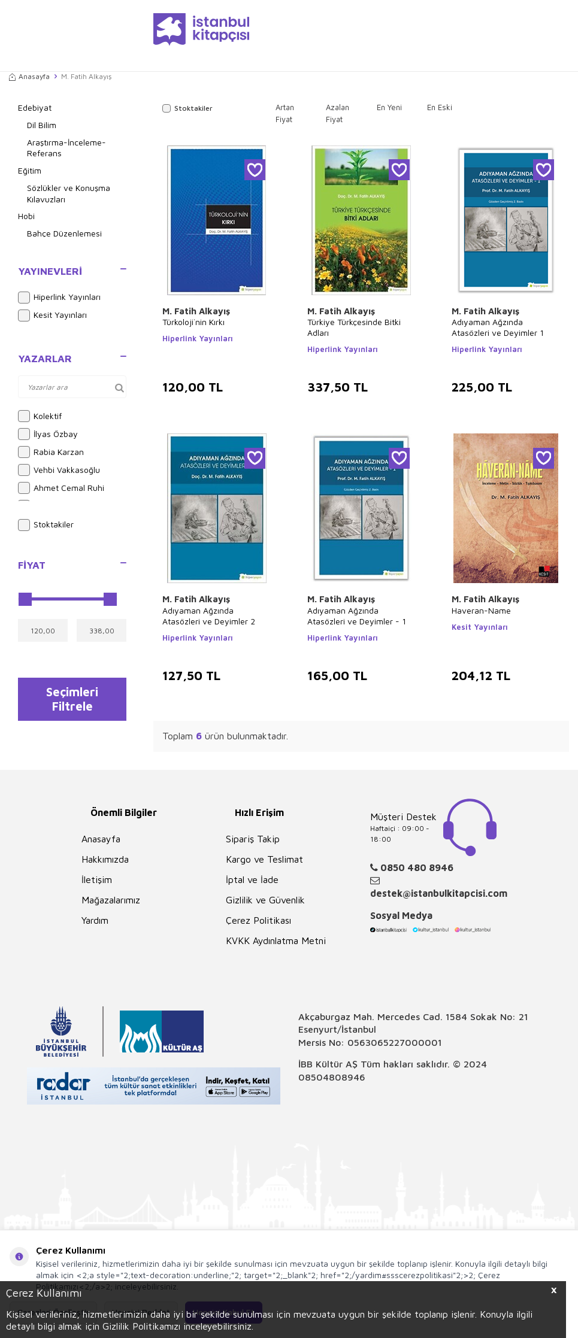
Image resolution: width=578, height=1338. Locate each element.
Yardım (94, 920)
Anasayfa (29, 76)
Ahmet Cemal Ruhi (61, 488)
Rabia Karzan (51, 452)
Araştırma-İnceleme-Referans (66, 148)
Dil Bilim (41, 125)
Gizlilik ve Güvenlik (265, 899)
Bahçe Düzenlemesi (64, 233)
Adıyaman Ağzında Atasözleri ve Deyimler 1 (498, 327)
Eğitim (29, 170)
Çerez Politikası (258, 920)
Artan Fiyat (285, 113)
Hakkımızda (105, 859)
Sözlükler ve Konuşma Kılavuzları (68, 193)
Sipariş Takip (253, 838)
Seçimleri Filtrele (72, 700)
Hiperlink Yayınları (59, 298)
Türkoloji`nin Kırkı (193, 322)
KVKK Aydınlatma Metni (276, 940)
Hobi (26, 216)
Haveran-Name (481, 610)
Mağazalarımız (110, 899)
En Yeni (389, 107)
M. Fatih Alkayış (196, 311)
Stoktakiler (46, 525)
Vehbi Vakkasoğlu (59, 470)
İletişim (96, 879)
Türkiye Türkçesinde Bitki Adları (354, 327)
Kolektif (40, 416)
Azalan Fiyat (337, 113)
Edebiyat (35, 107)
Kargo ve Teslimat (264, 859)
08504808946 (331, 1077)
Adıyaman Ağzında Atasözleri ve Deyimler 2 (208, 615)
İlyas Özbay (48, 434)
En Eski (439, 107)
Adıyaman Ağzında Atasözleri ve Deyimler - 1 (356, 615)
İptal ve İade (252, 879)
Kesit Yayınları (52, 315)
